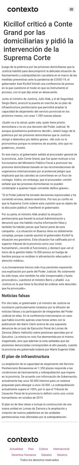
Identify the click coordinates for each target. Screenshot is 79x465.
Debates (47, 455)
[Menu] (71, 9)
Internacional (61, 449)
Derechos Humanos (24, 455)
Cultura (43, 449)
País (31, 449)
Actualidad (16, 449)
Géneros (62, 455)
